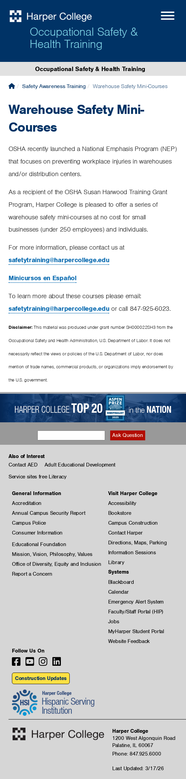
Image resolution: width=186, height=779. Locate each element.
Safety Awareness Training (54, 86)
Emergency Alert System (136, 601)
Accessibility (122, 503)
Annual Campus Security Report (48, 513)
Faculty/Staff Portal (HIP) (135, 611)
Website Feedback (129, 641)
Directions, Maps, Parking (137, 542)
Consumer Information (37, 532)
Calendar (118, 592)
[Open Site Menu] (160, 17)
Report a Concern (32, 574)
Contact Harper (125, 532)
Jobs (113, 621)
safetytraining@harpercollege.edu (59, 260)
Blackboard (121, 582)
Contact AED (23, 464)
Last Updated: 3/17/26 (138, 768)
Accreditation (26, 503)
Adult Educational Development (80, 464)
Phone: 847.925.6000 (136, 753)
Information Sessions (132, 552)
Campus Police (29, 523)
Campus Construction (133, 523)
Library (116, 562)
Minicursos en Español (43, 278)
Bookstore (119, 513)
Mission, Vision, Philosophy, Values (52, 554)
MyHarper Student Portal (136, 631)
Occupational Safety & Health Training (83, 37)
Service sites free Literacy (38, 476)
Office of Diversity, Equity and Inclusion (56, 564)
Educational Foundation (39, 544)
